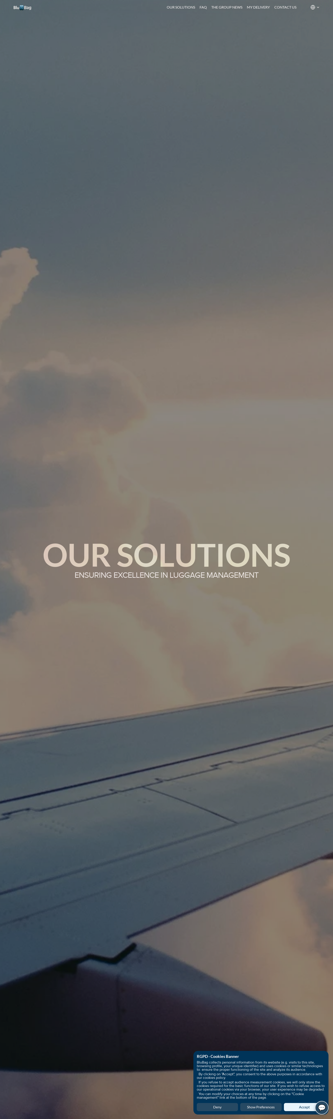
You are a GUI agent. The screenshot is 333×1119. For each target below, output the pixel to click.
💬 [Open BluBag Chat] (322, 1107)
